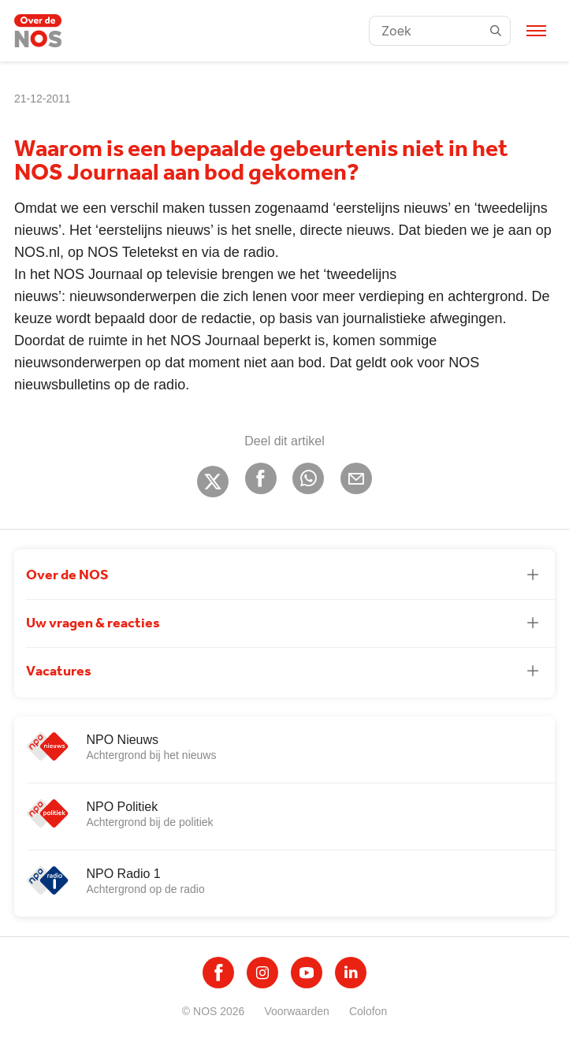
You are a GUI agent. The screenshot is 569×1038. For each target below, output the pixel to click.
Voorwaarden (296, 1011)
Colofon (368, 1011)
